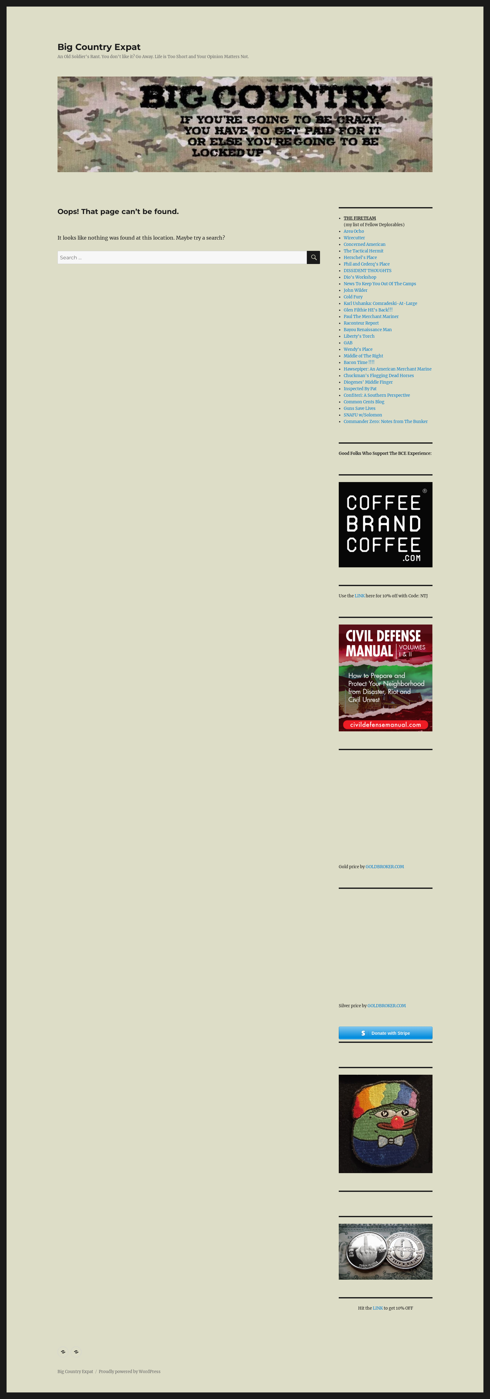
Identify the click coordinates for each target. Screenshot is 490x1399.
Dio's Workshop (360, 277)
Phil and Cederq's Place (367, 264)
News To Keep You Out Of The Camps (380, 283)
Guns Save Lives (360, 408)
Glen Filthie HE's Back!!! (368, 310)
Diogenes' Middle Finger (368, 382)
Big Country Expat (99, 47)
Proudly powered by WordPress (130, 1371)
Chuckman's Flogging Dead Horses (379, 375)
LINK (360, 596)
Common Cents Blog (364, 402)
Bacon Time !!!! (359, 362)
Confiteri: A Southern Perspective (377, 395)
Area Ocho (354, 231)
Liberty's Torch (359, 336)
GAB (348, 343)
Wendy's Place (358, 349)
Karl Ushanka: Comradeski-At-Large (380, 303)
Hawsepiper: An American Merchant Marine (388, 369)
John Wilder (356, 290)
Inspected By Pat (360, 388)
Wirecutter (354, 238)
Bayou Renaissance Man (368, 329)
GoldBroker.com (385, 866)
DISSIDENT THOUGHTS (368, 270)
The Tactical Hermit (363, 251)
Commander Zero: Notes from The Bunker (386, 421)
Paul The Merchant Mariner (371, 316)
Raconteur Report (361, 323)
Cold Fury (353, 297)
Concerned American (365, 244)
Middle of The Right (363, 356)
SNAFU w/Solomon (363, 415)
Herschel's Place (360, 257)
